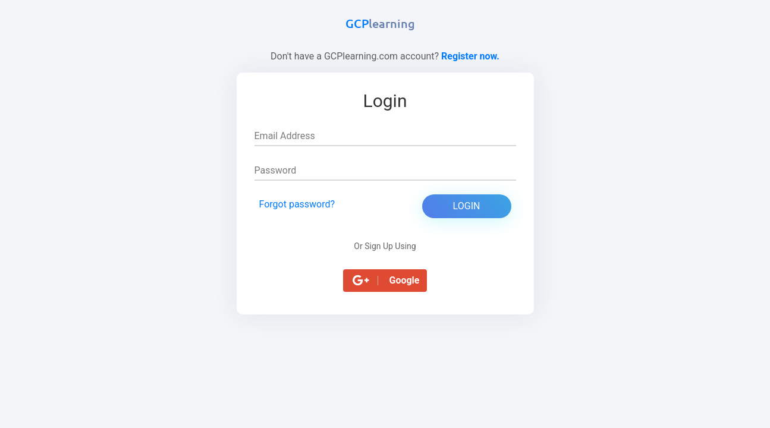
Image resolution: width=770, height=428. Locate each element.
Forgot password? (297, 204)
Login (466, 206)
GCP (380, 23)
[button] (385, 280)
